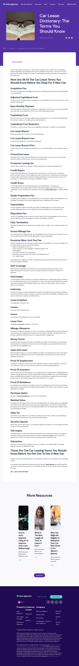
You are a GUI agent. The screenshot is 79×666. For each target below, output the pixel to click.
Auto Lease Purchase (20, 618)
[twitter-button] (69, 38)
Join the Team (58, 623)
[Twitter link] (56, 602)
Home (4, 48)
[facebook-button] (66, 38)
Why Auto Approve (41, 611)
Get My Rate (56, 597)
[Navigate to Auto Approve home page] (10, 4)
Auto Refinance (20, 612)
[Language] (21, 602)
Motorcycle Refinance (20, 623)
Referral (28, 620)
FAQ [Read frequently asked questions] (45, 4)
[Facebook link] (48, 602)
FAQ (27, 617)
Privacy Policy (40, 614)
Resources (12, 48)
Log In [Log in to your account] (61, 4)
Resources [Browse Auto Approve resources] (38, 4)
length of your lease (18, 324)
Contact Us (58, 618)
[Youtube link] (60, 602)
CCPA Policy (40, 618)
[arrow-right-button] (23, 559)
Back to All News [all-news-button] (16, 62)
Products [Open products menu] (52, 4)
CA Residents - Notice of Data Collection (43, 622)
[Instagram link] (52, 602)
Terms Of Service (58, 612)
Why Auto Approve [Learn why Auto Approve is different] (26, 4)
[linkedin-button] (72, 38)
